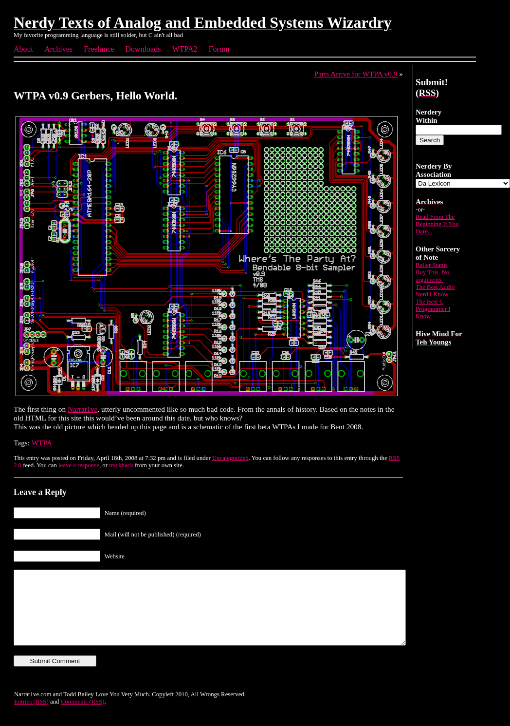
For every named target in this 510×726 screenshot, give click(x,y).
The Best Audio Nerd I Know (435, 291)
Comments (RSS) (83, 716)
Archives (58, 49)
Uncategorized (230, 458)
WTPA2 (185, 49)
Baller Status (432, 265)
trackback (121, 465)
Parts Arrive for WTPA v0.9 (355, 74)
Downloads (143, 49)
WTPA (42, 443)
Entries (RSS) (31, 716)
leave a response (78, 465)
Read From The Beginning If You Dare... (437, 224)
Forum (219, 49)
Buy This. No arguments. (432, 276)
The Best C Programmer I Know (433, 309)
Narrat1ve (82, 409)
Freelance (99, 49)
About (23, 49)
